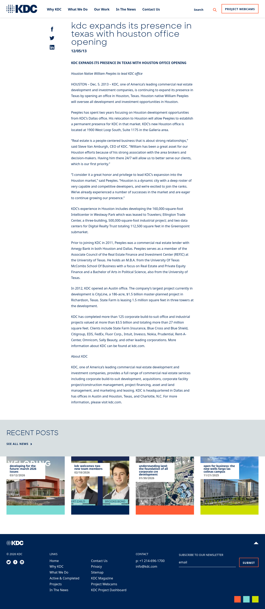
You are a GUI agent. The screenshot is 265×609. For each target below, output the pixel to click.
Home (54, 561)
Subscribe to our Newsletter (201, 555)
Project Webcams (240, 9)
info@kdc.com (146, 566)
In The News (59, 590)
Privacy (96, 566)
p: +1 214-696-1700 (150, 561)
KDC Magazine (102, 578)
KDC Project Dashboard (108, 590)
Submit (249, 563)
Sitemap (97, 572)
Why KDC (57, 566)
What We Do (59, 572)
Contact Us (99, 561)
